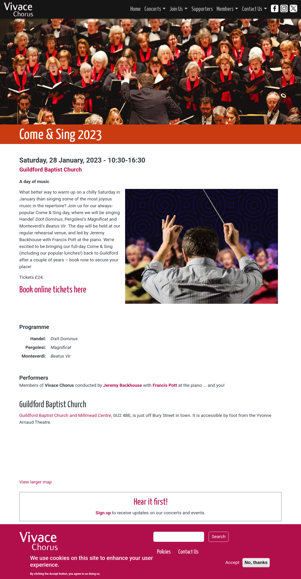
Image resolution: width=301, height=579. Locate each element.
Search (219, 536)
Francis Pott (165, 385)
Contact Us (252, 9)
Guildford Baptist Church (50, 169)
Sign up (103, 512)
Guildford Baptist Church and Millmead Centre (65, 415)
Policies (164, 552)
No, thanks (256, 562)
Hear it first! (151, 502)
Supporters (202, 9)
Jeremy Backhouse (122, 385)
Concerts (152, 9)
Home (135, 9)
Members (225, 9)
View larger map (35, 482)
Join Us (176, 9)
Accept (232, 562)
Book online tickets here (52, 290)
